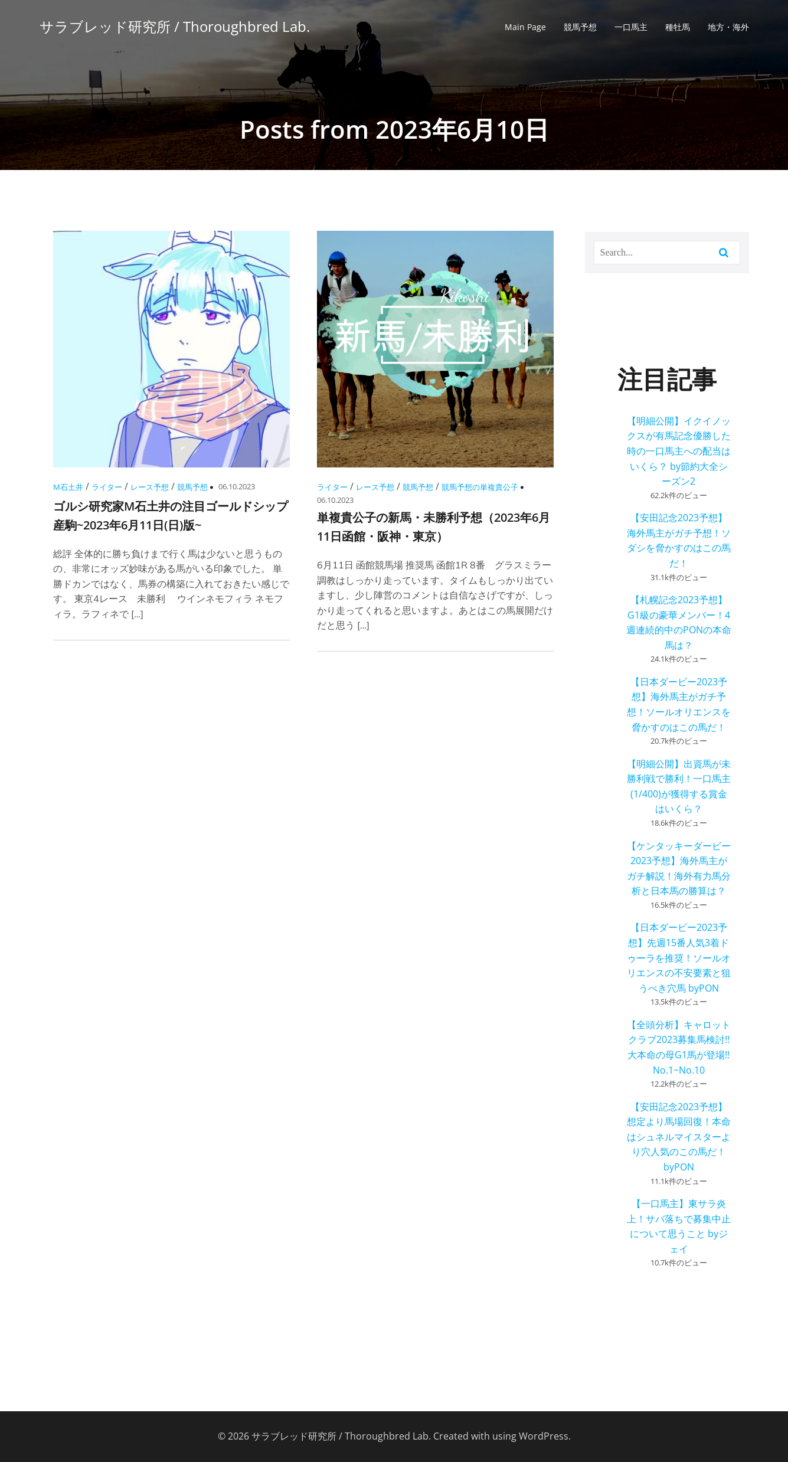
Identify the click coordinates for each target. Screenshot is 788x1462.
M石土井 (68, 487)
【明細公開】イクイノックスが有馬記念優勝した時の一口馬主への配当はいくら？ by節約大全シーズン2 (679, 451)
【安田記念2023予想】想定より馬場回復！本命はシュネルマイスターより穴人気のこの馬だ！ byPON (679, 1136)
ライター (106, 487)
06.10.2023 (236, 486)
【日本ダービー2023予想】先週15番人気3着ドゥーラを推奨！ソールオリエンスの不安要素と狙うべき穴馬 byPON (679, 957)
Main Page (525, 26)
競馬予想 (580, 26)
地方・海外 (728, 26)
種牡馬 (677, 26)
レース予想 (149, 487)
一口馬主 (631, 26)
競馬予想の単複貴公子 (480, 487)
